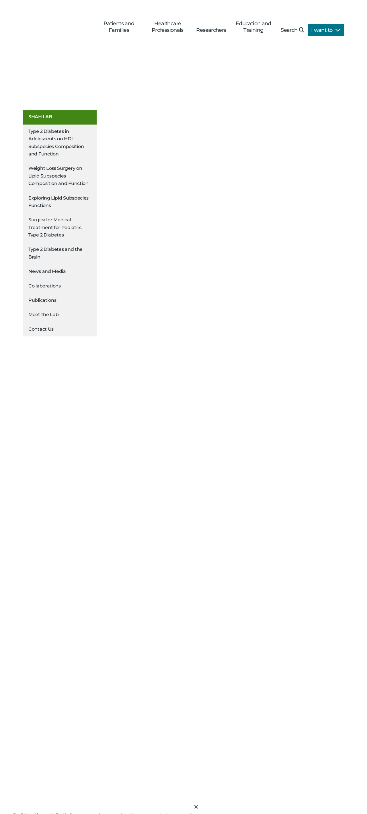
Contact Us (41, 329)
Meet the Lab (43, 314)
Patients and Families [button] (119, 26)
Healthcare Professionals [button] (168, 26)
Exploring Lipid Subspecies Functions (58, 201)
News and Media (47, 271)
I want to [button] (325, 30)
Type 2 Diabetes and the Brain (55, 253)
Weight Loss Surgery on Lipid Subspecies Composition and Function (58, 175)
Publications (42, 300)
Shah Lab (40, 116)
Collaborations (44, 286)
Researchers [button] (211, 30)
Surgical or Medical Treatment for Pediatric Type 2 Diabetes (55, 227)
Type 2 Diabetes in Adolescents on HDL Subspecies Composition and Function (56, 143)
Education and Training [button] (253, 26)
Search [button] (292, 30)
